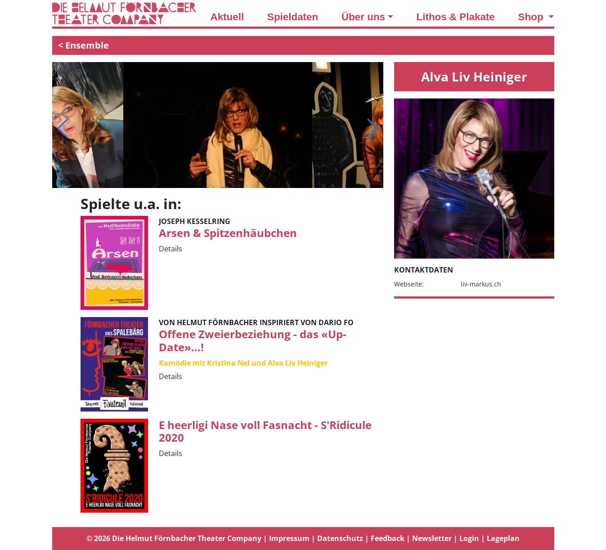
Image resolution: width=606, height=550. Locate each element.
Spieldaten (292, 16)
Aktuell (227, 16)
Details (170, 249)
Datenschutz (340, 538)
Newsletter (432, 538)
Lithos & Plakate (456, 16)
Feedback (387, 538)
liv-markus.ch (481, 284)
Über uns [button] (363, 16)
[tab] (303, 538)
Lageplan (503, 538)
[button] (63, 129)
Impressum (289, 538)
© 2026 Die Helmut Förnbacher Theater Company (173, 538)
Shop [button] (532, 16)
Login (469, 538)
